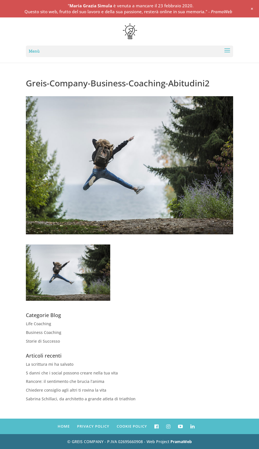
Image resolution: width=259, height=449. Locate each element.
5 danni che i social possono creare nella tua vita (72, 373)
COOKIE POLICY (132, 426)
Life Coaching (38, 323)
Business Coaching (43, 332)
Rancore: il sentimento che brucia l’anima (65, 381)
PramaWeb (181, 441)
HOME (64, 426)
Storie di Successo (43, 341)
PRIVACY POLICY (93, 426)
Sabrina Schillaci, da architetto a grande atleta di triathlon (81, 398)
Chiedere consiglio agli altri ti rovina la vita (66, 390)
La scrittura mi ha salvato (49, 364)
